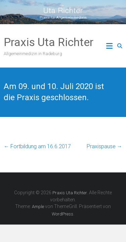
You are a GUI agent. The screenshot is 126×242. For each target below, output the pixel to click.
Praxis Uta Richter (48, 42)
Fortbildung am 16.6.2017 (37, 146)
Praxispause (104, 146)
